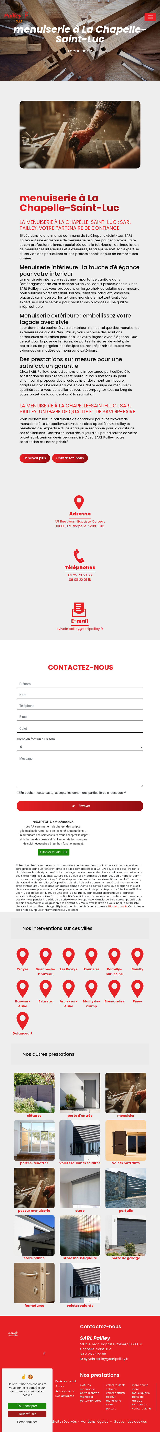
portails (111, 1408)
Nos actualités (64, 1396)
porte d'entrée (89, 1393)
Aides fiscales (64, 1391)
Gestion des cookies (130, 1421)
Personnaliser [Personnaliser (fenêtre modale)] (27, 1422)
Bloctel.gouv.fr (117, 888)
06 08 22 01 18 (80, 580)
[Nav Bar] (150, 17)
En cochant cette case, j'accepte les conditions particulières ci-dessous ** (73, 775)
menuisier (86, 1397)
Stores (59, 1386)
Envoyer (84, 788)
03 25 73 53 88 (80, 575)
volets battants (116, 1393)
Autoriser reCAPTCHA (53, 834)
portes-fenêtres (90, 1400)
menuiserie (87, 1389)
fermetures (139, 1404)
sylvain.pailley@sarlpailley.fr (104, 1358)
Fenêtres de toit (65, 1381)
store (109, 1404)
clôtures (85, 1385)
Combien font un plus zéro (36, 721)
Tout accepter (27, 1406)
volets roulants (141, 1408)
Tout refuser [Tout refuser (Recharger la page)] (27, 1414)
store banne (140, 1385)
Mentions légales (94, 1421)
